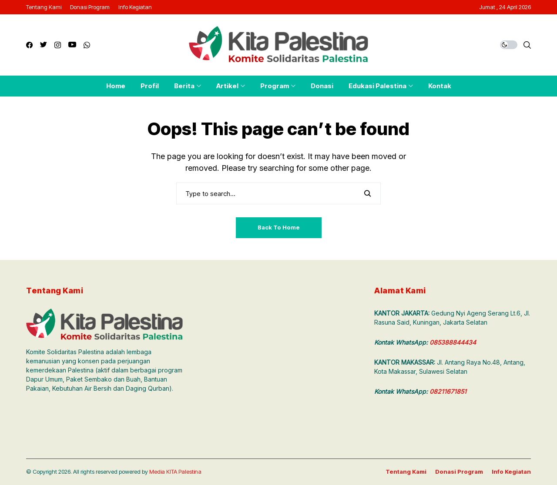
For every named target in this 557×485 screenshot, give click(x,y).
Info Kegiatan (511, 471)
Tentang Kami (406, 471)
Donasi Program (459, 471)
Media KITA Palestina (175, 471)
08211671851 (447, 391)
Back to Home (279, 227)
